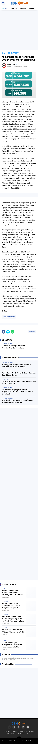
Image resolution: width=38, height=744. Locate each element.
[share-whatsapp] (12, 332)
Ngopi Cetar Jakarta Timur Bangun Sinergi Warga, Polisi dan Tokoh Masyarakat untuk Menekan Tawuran (12, 619)
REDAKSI (14, 731)
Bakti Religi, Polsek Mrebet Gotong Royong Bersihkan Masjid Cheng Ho (17, 401)
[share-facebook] (3, 332)
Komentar (32, 331)
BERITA (5, 588)
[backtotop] (19, 738)
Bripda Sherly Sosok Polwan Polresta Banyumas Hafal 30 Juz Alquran (19, 374)
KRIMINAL (23, 8)
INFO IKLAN (6, 731)
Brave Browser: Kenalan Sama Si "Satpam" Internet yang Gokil (13, 631)
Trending (4, 8)
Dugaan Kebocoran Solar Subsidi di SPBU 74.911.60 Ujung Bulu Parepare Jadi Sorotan (11, 606)
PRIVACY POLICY (22, 733)
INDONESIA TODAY (9, 317)
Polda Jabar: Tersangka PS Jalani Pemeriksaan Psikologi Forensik (19, 382)
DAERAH (5, 601)
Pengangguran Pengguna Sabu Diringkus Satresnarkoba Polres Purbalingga (16, 366)
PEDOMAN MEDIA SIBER (26, 731)
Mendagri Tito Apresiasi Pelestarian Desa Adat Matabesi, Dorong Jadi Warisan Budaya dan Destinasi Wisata (13, 592)
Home (3, 53)
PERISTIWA (13, 8)
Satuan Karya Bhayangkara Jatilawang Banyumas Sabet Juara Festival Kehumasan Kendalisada (17, 392)
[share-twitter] (8, 332)
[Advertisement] (19, 30)
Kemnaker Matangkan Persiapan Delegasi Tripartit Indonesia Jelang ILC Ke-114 (12, 645)
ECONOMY (32, 8)
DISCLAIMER (11, 733)
